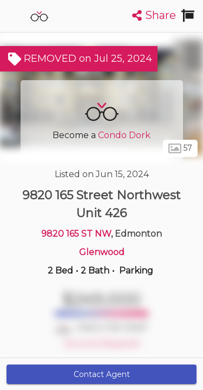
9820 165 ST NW (76, 234)
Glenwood (102, 252)
